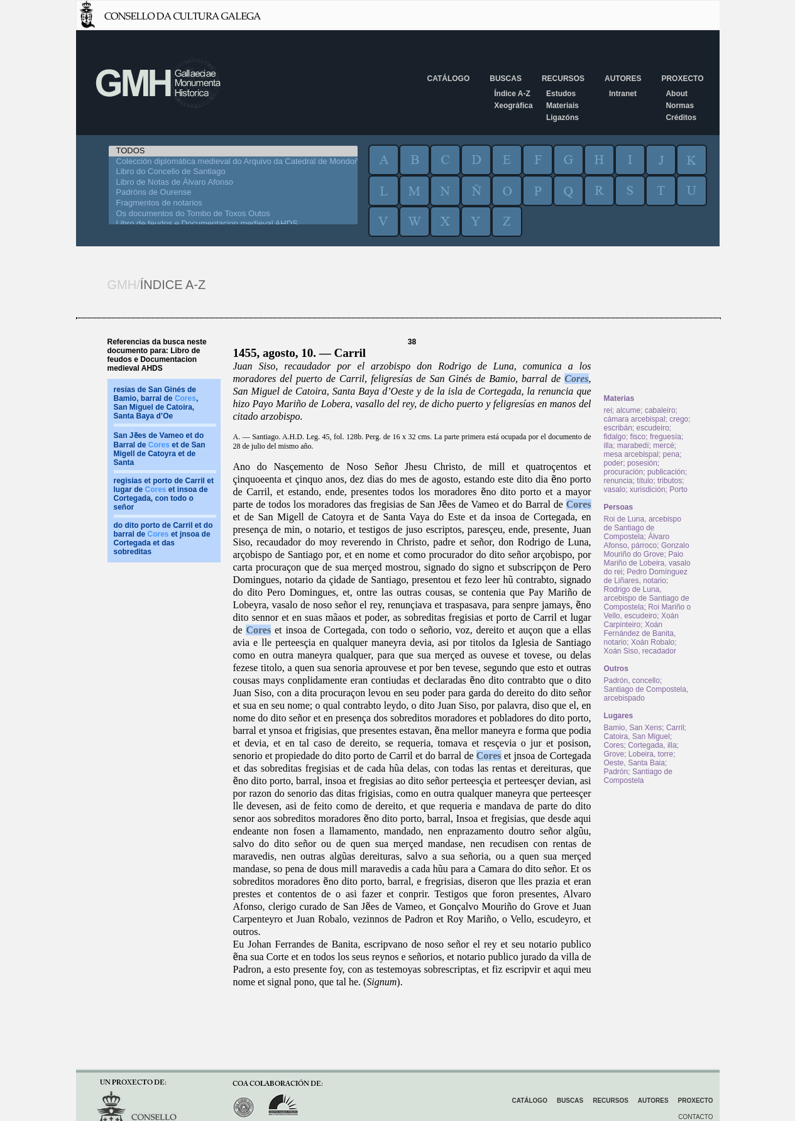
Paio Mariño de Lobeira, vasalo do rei (647, 563)
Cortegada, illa (652, 745)
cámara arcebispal (635, 419)
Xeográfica (513, 105)
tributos (669, 480)
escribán (618, 428)
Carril (675, 727)
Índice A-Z (512, 93)
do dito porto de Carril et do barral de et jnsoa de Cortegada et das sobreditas (163, 538)
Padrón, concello (632, 680)
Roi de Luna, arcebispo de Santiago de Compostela (642, 528)
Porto (678, 489)
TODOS (233, 151)
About (677, 93)
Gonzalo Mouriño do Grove (646, 550)
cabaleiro (660, 410)
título (645, 480)
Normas (680, 105)
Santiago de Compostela (638, 776)
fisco (638, 436)
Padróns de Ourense (233, 192)
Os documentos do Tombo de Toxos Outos (233, 214)
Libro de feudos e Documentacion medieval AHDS (233, 224)
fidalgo (615, 436)
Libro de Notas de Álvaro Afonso (233, 182)
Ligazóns (562, 117)
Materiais (562, 105)
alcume (629, 410)
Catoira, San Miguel (637, 736)
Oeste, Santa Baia (634, 762)
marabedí (633, 445)
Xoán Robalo (652, 642)
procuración (624, 472)
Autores (623, 78)
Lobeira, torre (650, 754)
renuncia (618, 480)
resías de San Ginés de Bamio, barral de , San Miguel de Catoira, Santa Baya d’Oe (156, 402)
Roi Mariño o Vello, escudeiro (647, 611)
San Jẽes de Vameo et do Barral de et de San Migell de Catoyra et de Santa (160, 449)
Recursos (563, 78)
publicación (666, 472)
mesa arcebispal (631, 454)
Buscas (506, 78)
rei (608, 410)
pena (671, 454)
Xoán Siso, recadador (640, 651)
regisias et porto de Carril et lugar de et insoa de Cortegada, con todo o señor (164, 493)
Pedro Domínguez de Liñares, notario (646, 576)
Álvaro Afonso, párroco (637, 541)
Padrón (616, 771)
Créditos (681, 117)
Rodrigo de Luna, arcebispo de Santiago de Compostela (646, 598)
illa (608, 445)
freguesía (665, 436)
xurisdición (648, 489)
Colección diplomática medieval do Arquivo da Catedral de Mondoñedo (233, 161)
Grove (614, 754)
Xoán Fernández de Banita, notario (640, 633)
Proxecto (682, 78)
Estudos (561, 93)
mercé (663, 445)
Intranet (623, 93)
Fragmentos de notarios (233, 203)
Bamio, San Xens (633, 727)
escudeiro (653, 428)
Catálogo (448, 78)
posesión (642, 463)
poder (613, 463)
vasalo (615, 489)
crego (678, 419)
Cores (576, 378)
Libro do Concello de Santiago (233, 172)
